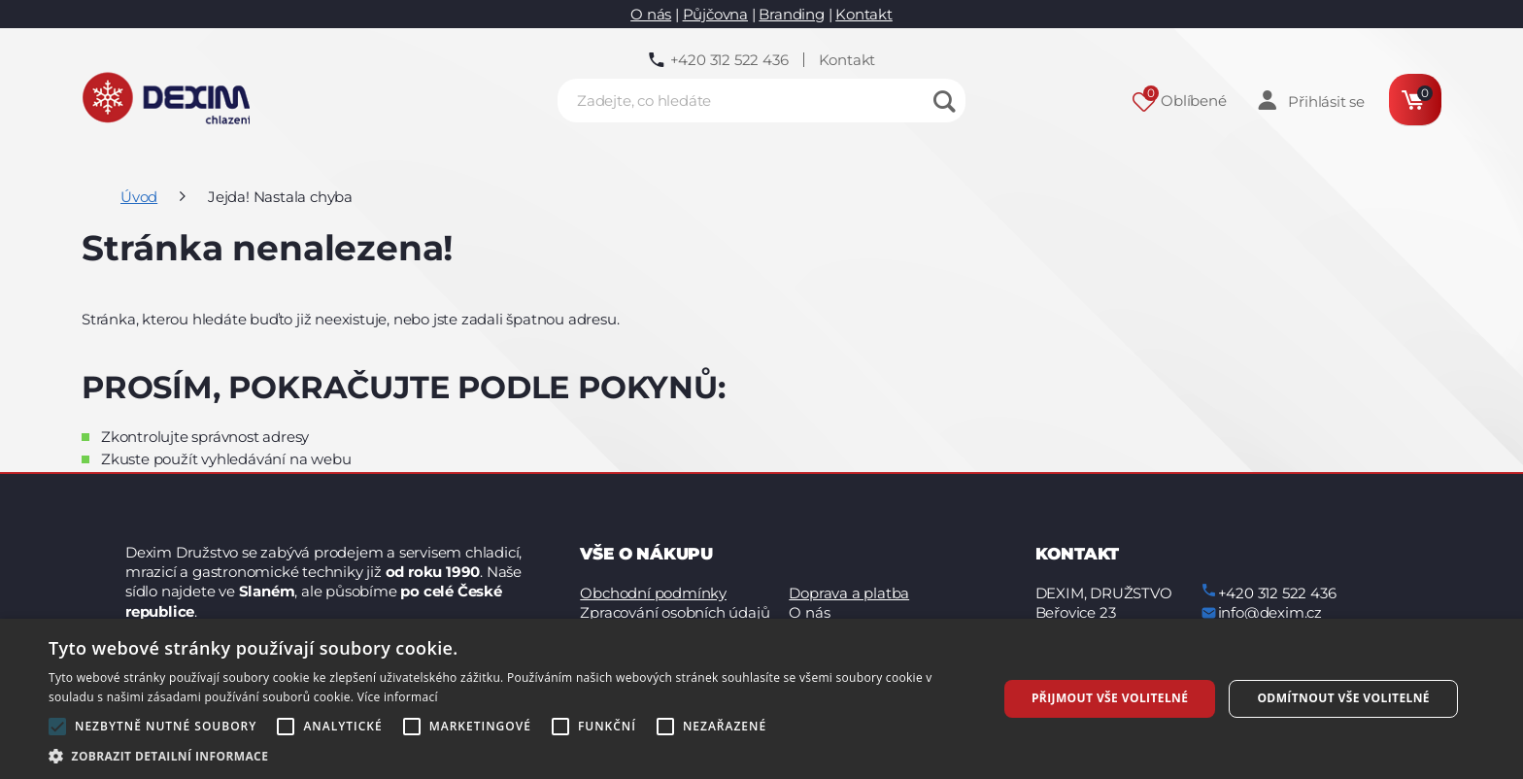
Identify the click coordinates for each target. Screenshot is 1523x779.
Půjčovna (715, 14)
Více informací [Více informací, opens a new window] (397, 697)
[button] (509, 755)
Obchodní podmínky (653, 593)
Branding (791, 14)
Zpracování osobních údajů (674, 612)
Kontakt (864, 14)
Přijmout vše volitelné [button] (1110, 698)
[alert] (761, 699)
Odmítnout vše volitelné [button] (1343, 698)
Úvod (138, 196)
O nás (650, 14)
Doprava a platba (849, 593)
